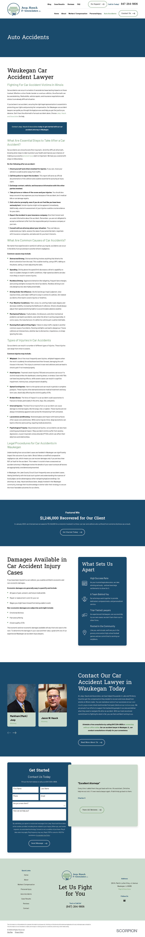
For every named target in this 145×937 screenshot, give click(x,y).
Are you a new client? (20, 804)
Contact (26, 909)
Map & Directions (124, 890)
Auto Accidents (26, 894)
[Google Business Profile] (124, 901)
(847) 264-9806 (75, 907)
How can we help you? (21, 811)
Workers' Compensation (26, 885)
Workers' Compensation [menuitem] (78, 13)
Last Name (43, 789)
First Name (17, 789)
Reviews (71, 4)
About (26, 880)
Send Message (37, 843)
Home (26, 875)
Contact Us (128, 13)
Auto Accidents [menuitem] (110, 13)
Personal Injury (26, 890)
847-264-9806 (129, 4)
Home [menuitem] (56, 13)
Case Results (59, 4)
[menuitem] (10, 932)
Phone (15, 796)
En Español (97, 4)
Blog (49, 4)
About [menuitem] (63, 13)
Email (41, 796)
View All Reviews (91, 815)
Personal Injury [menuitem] (96, 13)
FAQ (78, 4)
